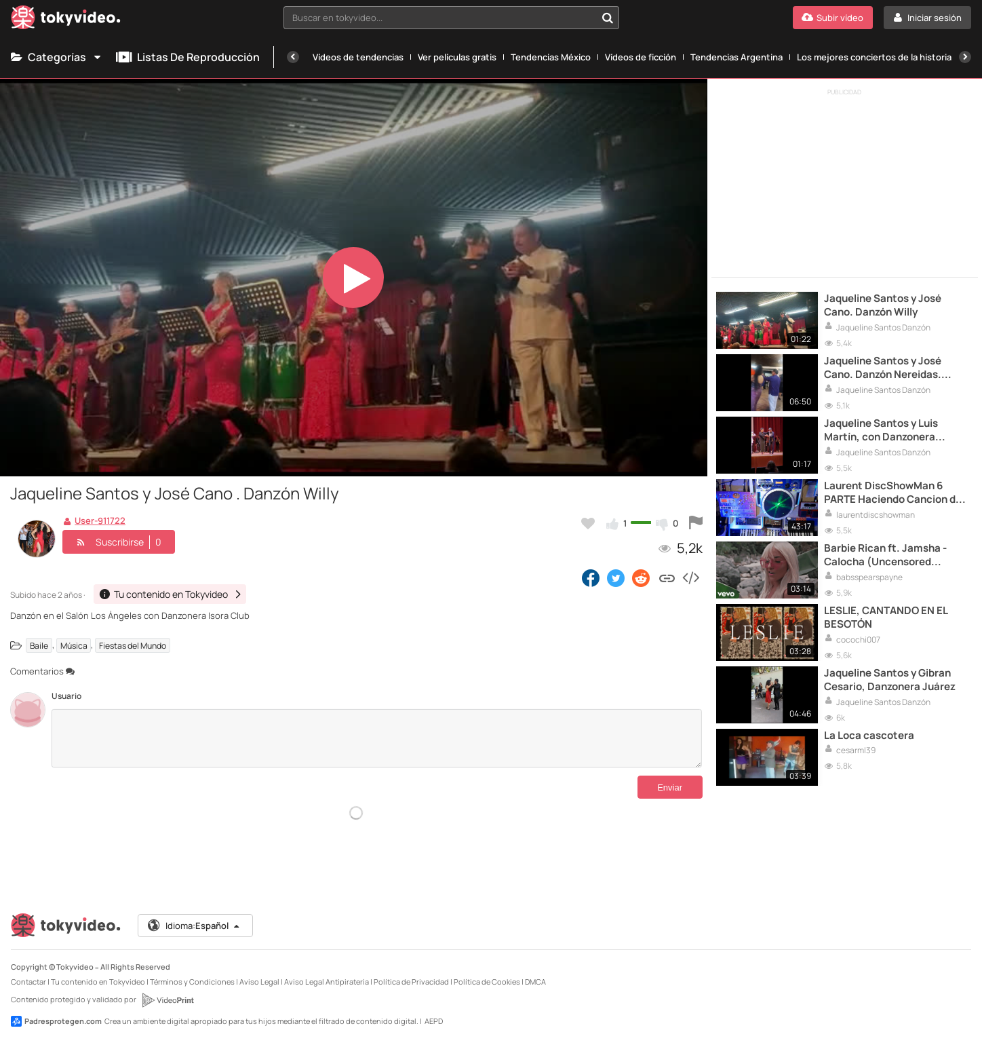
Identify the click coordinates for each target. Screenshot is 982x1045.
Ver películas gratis (457, 57)
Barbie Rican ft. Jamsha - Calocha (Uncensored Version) (885, 555)
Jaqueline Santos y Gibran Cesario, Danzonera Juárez (890, 680)
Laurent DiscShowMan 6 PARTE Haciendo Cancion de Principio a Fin (893, 493)
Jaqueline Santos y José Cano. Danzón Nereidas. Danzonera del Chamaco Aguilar (883, 368)
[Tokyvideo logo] (66, 20)
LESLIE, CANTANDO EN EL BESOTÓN (885, 617)
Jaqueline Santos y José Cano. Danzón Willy (882, 305)
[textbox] (440, 17)
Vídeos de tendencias (358, 57)
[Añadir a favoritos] (588, 523)
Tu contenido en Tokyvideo (98, 981)
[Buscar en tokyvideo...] (607, 17)
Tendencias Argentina (736, 57)
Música (73, 645)
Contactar (28, 981)
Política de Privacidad (411, 981)
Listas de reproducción (188, 57)
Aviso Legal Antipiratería (326, 981)
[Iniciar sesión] (927, 17)
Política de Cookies (487, 981)
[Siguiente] (965, 57)
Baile (39, 645)
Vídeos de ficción (640, 57)
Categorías (56, 57)
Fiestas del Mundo (132, 645)
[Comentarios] (377, 738)
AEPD (434, 1021)
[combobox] (451, 17)
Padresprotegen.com (56, 1021)
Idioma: (194, 925)
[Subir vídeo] (833, 17)
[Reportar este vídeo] (696, 523)
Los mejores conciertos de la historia (874, 57)
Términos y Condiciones (192, 981)
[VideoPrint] (167, 1000)
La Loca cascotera (869, 735)
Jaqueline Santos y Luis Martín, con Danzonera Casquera (881, 430)
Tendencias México (551, 57)
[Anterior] (293, 57)
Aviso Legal (259, 981)
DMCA (535, 981)
